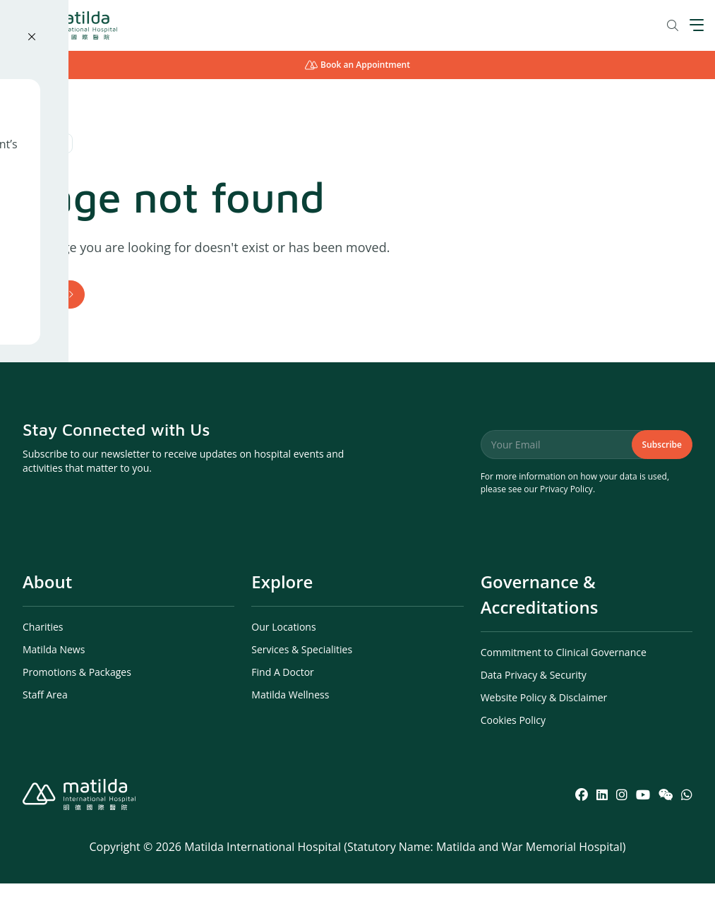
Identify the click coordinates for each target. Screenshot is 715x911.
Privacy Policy (566, 517)
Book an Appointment (357, 65)
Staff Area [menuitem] (45, 722)
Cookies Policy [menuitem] (513, 747)
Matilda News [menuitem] (54, 677)
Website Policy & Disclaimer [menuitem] (544, 725)
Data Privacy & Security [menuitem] (534, 702)
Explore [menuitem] (282, 609)
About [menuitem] (47, 609)
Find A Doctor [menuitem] (282, 699)
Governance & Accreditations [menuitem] (540, 621)
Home (47, 307)
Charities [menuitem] (43, 654)
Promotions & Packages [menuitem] (77, 699)
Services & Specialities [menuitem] (301, 677)
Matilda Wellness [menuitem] (290, 722)
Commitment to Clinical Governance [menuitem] (564, 679)
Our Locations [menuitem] (283, 654)
